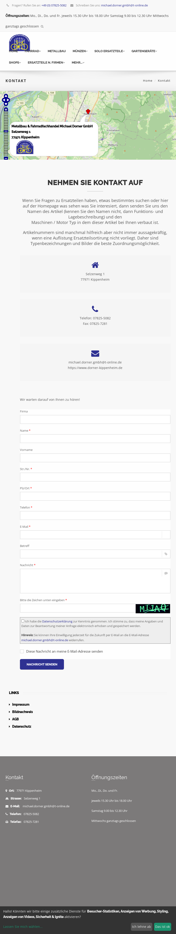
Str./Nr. (26, 469)
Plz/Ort (26, 488)
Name (25, 430)
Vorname (26, 450)
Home (13, 51)
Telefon (26, 507)
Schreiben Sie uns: (108, 5)
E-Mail (25, 527)
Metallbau (57, 51)
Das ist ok (162, 926)
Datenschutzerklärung (57, 621)
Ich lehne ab (141, 926)
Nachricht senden (42, 664)
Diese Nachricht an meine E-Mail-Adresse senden (61, 651)
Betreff (24, 546)
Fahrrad (33, 51)
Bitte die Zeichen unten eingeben (43, 600)
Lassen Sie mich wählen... (23, 926)
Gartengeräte (144, 51)
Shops (15, 62)
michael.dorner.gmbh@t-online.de (44, 640)
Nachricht (28, 565)
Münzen (80, 51)
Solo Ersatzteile (109, 51)
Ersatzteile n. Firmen (46, 62)
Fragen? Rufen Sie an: (36, 5)
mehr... (78, 62)
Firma (24, 411)
